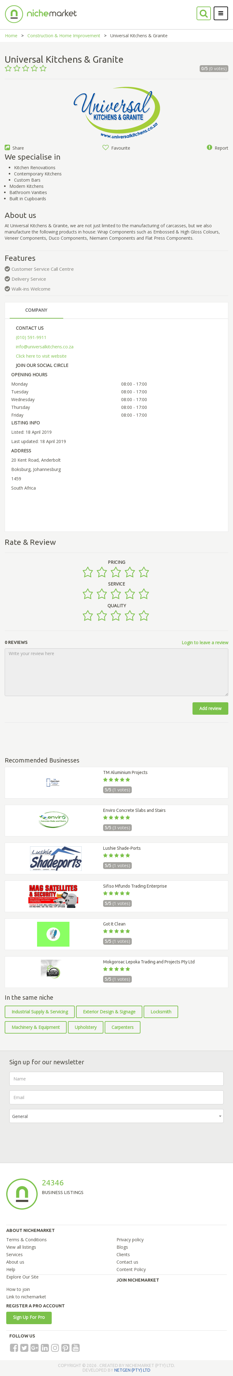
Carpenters (123, 1027)
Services (14, 1254)
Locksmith (160, 1012)
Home (11, 35)
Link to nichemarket (26, 1297)
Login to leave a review (205, 642)
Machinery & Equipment (36, 1027)
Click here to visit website (41, 356)
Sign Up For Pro (29, 1317)
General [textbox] (20, 1116)
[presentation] (56, 1140)
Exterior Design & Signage (109, 1012)
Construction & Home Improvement (63, 35)
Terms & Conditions (26, 1239)
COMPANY (36, 310)
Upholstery (86, 1027)
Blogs (122, 1247)
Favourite (116, 148)
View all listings (21, 1247)
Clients (123, 1254)
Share (14, 148)
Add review (210, 708)
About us (15, 1262)
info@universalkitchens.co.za (45, 347)
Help (10, 1269)
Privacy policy (130, 1239)
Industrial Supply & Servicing (40, 1012)
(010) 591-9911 (31, 337)
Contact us (127, 1262)
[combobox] (116, 1116)
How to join (18, 1289)
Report (217, 148)
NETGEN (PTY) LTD (132, 1370)
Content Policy (131, 1269)
